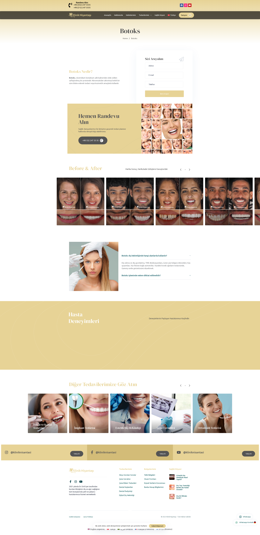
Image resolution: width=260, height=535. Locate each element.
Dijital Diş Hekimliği (126, 495)
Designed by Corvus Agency (180, 520)
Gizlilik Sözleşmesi (74, 517)
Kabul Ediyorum (157, 526)
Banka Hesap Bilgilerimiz (154, 487)
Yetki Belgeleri (149, 475)
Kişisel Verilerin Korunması (154, 483)
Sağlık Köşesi (160, 15)
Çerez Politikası (88, 517)
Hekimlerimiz (131, 15)
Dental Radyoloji (125, 491)
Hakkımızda (118, 15)
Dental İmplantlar (126, 487)
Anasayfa (107, 15)
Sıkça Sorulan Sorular (127, 475)
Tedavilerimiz (145, 15)
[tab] (156, 256)
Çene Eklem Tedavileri (127, 483)
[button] (156, 256)
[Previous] (181, 170)
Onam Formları (150, 479)
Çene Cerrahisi (124, 479)
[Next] (189, 170)
